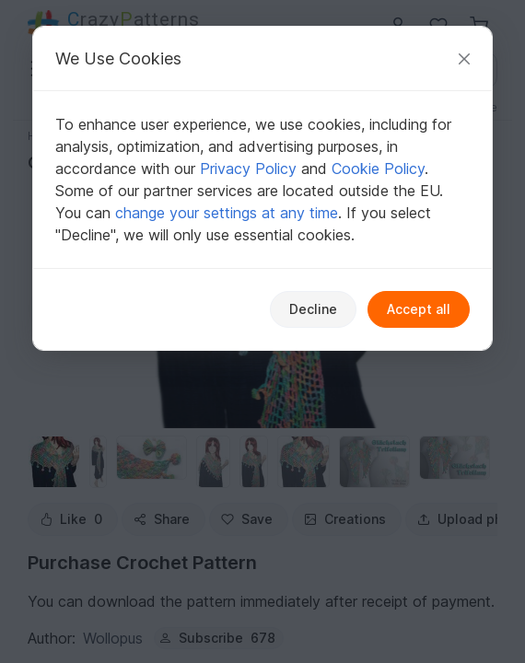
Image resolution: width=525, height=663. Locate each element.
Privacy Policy (248, 168)
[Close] (464, 58)
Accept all (418, 309)
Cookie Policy (378, 168)
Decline (313, 309)
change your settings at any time (226, 213)
